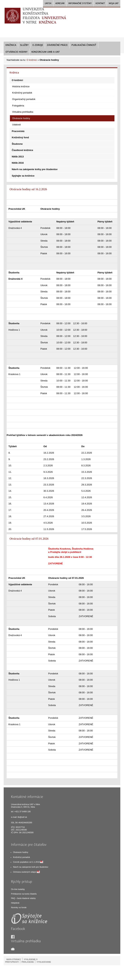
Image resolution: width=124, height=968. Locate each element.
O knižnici (31, 60)
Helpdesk (15, 903)
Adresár (59, 3)
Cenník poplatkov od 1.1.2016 (26, 862)
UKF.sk (48, 3)
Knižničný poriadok (21, 857)
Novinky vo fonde (18, 907)
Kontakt (100, 3)
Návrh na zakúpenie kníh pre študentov (30, 867)
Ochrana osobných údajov (25, 872)
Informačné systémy (80, 3)
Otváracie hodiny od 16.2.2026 (28, 189)
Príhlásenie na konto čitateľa (24, 894)
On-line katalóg (18, 889)
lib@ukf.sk (22, 817)
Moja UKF (113, 3)
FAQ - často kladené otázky (23, 898)
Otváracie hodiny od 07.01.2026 (29, 538)
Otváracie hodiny (20, 852)
